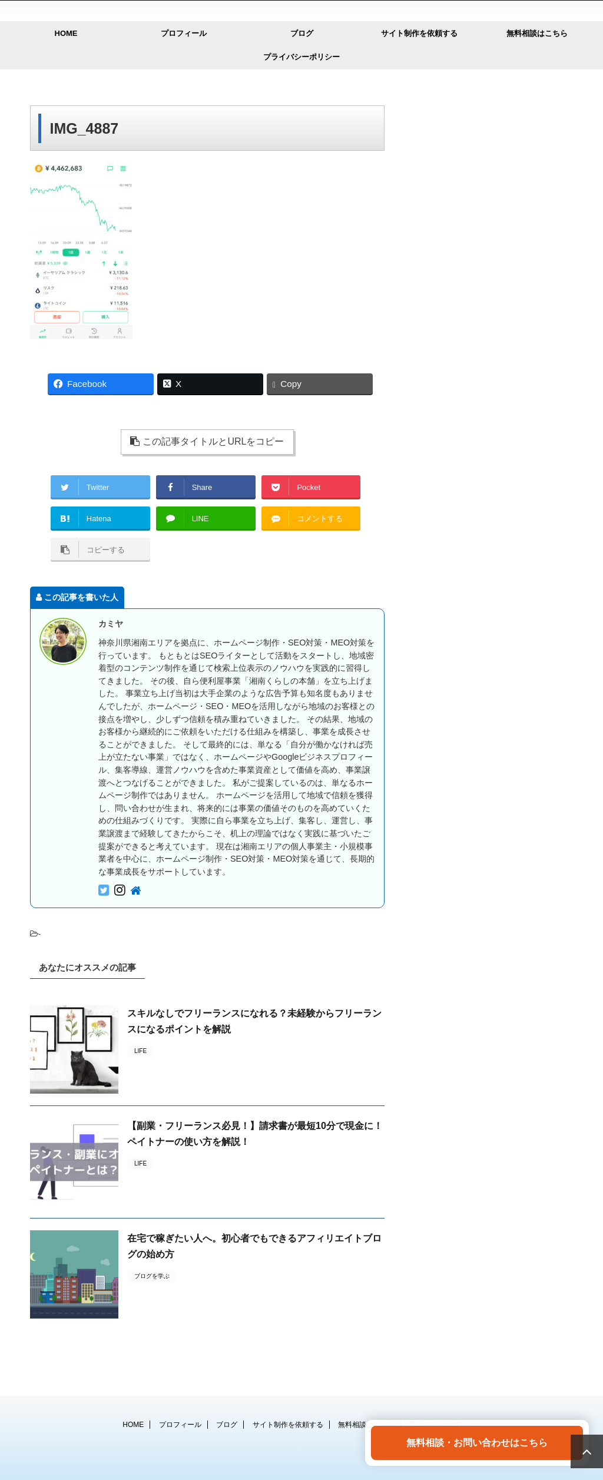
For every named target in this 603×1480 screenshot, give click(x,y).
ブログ (301, 33)
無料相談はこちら (537, 33)
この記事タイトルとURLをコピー (207, 441)
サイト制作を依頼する (419, 33)
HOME (66, 33)
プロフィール (184, 33)
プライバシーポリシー (301, 56)
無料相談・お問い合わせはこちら (477, 1443)
